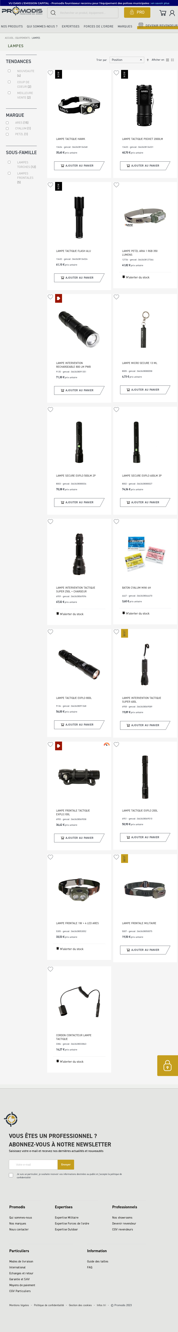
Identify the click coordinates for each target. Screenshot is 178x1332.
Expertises (71, 26)
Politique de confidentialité (49, 1305)
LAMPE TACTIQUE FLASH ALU (73, 251)
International (17, 1267)
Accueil (9, 38)
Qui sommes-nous (20, 1218)
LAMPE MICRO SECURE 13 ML (139, 363)
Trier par (101, 60)
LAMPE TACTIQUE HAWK (70, 139)
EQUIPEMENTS (22, 38)
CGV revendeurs (122, 1229)
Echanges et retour (21, 1273)
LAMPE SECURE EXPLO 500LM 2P (76, 476)
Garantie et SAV (19, 1279)
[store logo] (23, 10)
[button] (50, 73)
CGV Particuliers (20, 1291)
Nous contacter (19, 1229)
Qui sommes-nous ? (42, 26)
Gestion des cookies (80, 1305)
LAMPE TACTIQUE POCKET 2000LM (142, 139)
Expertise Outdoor (66, 1229)
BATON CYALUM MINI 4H (136, 588)
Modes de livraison (21, 1261)
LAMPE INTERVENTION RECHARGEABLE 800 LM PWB (73, 365)
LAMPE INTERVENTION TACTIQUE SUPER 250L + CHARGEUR (75, 589)
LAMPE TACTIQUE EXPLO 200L (140, 811)
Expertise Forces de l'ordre (72, 1223)
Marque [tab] (15, 116)
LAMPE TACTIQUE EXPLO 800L (74, 698)
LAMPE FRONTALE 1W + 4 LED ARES (77, 923)
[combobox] (82, 12)
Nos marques (17, 1223)
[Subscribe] (66, 1165)
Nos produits (12, 26)
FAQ (89, 1267)
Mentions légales (19, 1305)
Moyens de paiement (22, 1285)
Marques (125, 26)
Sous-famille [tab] (21, 154)
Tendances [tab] (18, 61)
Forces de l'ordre (99, 26)
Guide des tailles (97, 1261)
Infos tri (101, 1305)
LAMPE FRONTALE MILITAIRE (139, 923)
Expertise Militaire (66, 1218)
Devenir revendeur (124, 1223)
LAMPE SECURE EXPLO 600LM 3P (142, 476)
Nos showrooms (122, 1218)
